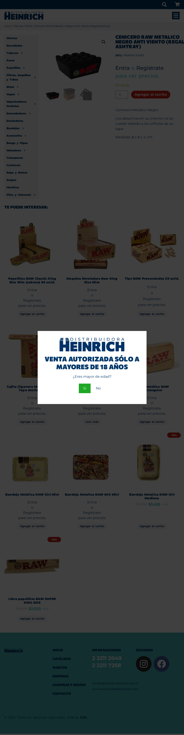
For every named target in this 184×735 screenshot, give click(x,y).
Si (84, 388)
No (98, 388)
